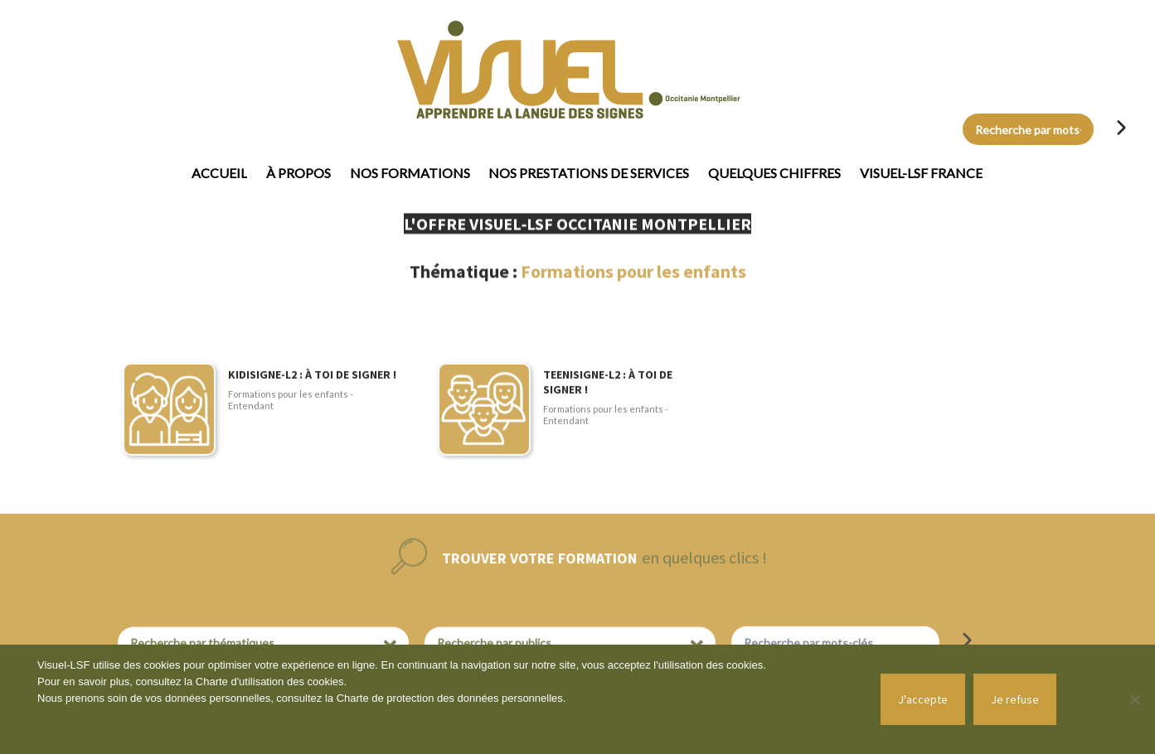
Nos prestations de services (588, 173)
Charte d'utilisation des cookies (270, 681)
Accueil (219, 173)
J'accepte (923, 699)
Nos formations (410, 173)
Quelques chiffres (774, 173)
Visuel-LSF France (921, 173)
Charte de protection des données (419, 698)
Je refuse (1015, 699)
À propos (298, 173)
